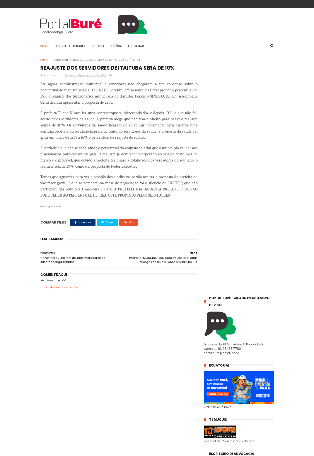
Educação (136, 46)
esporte (238, 407)
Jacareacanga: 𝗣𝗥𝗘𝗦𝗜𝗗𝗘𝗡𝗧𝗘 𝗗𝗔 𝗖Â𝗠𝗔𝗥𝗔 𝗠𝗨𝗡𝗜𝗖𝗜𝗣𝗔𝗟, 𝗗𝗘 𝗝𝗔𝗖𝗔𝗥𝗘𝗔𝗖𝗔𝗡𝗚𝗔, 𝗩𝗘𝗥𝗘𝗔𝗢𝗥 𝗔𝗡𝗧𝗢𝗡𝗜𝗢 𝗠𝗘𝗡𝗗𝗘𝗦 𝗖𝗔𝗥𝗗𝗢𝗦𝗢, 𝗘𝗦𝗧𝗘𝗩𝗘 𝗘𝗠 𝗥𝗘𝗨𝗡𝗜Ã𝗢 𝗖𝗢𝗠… (238, 363)
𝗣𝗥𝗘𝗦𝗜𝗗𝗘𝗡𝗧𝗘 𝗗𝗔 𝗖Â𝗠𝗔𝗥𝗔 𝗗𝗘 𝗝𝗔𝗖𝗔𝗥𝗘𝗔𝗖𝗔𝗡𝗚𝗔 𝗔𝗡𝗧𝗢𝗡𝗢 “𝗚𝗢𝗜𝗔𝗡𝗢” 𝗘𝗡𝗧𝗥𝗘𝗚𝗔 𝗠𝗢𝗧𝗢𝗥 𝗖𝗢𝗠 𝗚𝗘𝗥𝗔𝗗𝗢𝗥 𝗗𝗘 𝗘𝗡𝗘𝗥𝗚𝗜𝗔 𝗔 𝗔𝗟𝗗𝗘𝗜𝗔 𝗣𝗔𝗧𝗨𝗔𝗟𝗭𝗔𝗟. (237, 306)
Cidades (79, 46)
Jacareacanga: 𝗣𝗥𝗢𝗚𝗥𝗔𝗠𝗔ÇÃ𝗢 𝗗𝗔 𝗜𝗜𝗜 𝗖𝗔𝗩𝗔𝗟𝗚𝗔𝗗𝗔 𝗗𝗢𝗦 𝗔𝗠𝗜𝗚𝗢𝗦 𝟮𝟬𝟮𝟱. (249, 334)
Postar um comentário (63, 287)
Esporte (61, 46)
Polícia (116, 46)
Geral (209, 399)
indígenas (252, 423)
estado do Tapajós (219, 423)
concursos (213, 407)
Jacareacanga (238, 399)
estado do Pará (216, 415)
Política (98, 46)
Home (44, 46)
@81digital (78, 452)
